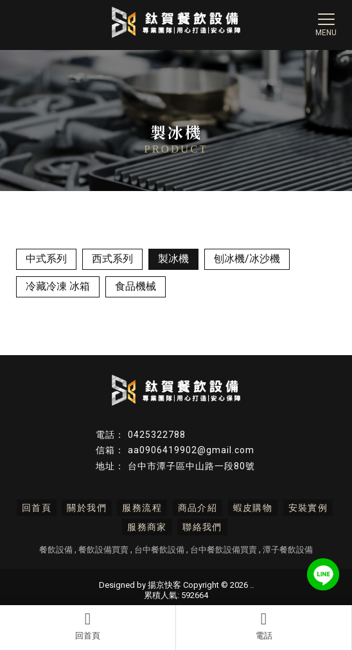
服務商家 (147, 527)
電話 (263, 625)
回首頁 (87, 625)
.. (252, 585)
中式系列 (46, 259)
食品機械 (135, 286)
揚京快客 (164, 585)
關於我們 (87, 508)
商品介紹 (198, 508)
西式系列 (112, 259)
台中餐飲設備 (159, 549)
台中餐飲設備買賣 (223, 549)
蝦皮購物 (253, 508)
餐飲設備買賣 (103, 549)
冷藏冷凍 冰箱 (58, 286)
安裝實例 (308, 508)
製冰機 (173, 259)
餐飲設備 (56, 549)
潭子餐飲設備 (288, 549)
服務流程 (142, 508)
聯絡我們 (202, 527)
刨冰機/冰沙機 (247, 259)
